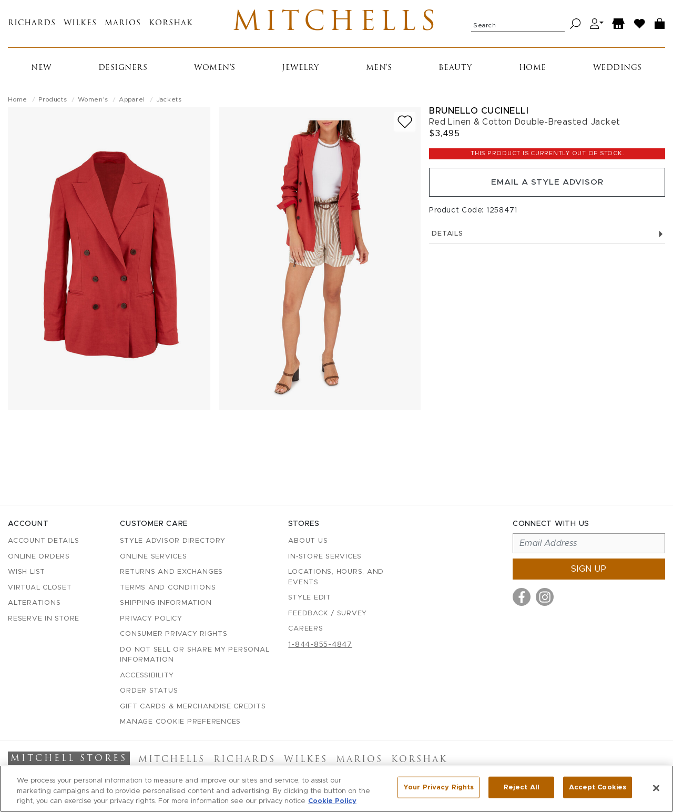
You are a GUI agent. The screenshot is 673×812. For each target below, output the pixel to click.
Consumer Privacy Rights (173, 634)
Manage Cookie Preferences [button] (180, 722)
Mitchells (337, 25)
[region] (336, 788)
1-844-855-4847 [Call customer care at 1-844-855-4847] (320, 644)
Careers (305, 629)
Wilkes (80, 25)
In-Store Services (325, 556)
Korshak (171, 25)
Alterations (34, 603)
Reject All (521, 787)
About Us (308, 541)
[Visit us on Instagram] (545, 597)
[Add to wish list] (404, 124)
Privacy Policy (151, 618)
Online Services (153, 556)
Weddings (617, 70)
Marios (123, 25)
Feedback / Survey (327, 613)
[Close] (656, 787)
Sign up (589, 569)
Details (547, 237)
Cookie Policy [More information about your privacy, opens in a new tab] (332, 801)
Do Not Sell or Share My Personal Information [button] (194, 655)
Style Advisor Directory (172, 541)
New (41, 70)
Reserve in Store (43, 618)
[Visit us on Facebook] (522, 597)
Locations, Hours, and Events (336, 577)
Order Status (149, 691)
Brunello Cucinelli (478, 112)
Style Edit (309, 598)
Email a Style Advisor (547, 185)
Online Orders (39, 556)
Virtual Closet (40, 587)
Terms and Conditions (168, 587)
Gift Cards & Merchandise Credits (193, 706)
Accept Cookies (597, 787)
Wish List (26, 572)
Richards (32, 25)
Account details (43, 541)
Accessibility (147, 675)
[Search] (575, 25)
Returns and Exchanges (171, 572)
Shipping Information (165, 603)
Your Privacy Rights (438, 787)
